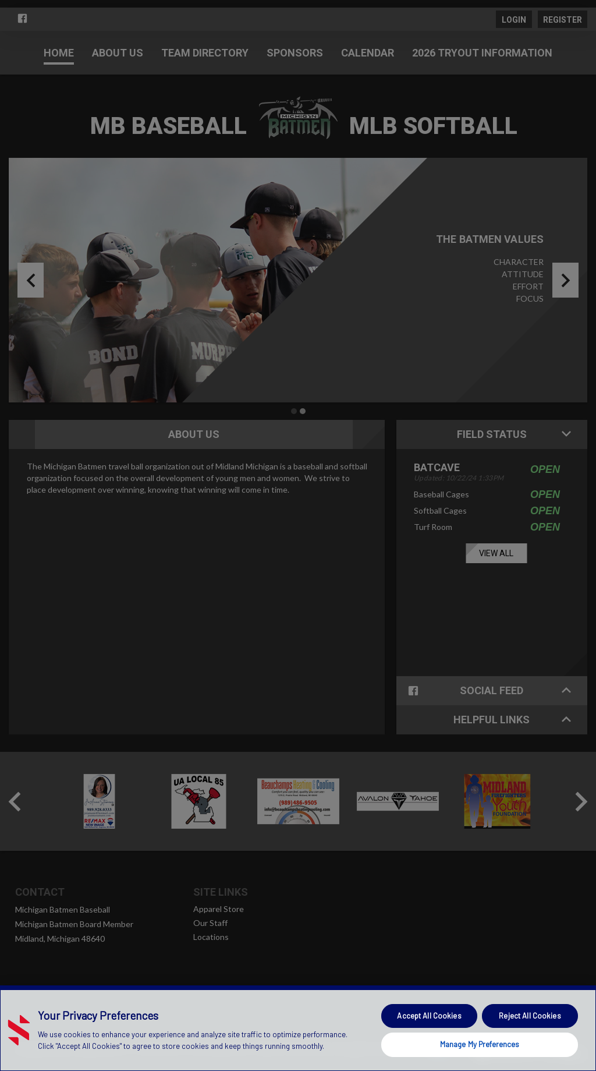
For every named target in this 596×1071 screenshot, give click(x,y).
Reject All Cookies (529, 1015)
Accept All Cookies (429, 1015)
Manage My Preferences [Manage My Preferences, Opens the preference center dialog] (480, 1044)
